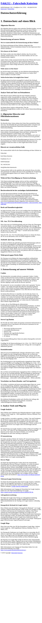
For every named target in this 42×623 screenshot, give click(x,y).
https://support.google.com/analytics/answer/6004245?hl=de (17, 492)
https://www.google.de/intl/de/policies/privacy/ (13, 550)
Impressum (4, 9)
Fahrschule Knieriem (17, 553)
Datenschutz (11, 9)
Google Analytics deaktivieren (20, 486)
